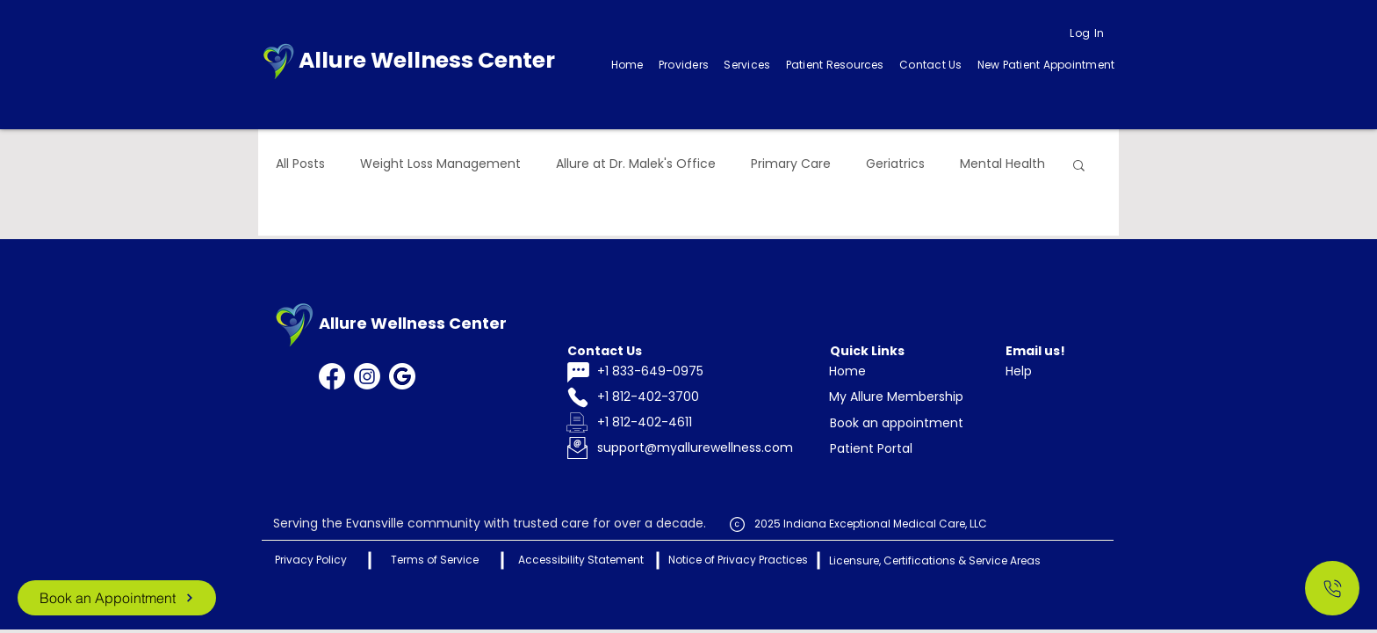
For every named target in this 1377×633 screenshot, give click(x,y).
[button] (747, 65)
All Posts (300, 164)
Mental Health (1002, 164)
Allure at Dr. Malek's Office (636, 164)
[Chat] (578, 372)
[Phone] (578, 398)
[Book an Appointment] (117, 597)
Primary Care (791, 164)
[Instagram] (367, 376)
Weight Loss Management (440, 164)
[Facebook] (332, 376)
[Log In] (1087, 33)
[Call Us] (1332, 588)
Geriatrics (895, 164)
